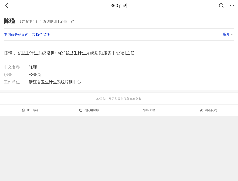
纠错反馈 (208, 110)
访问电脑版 (89, 110)
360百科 (119, 5)
